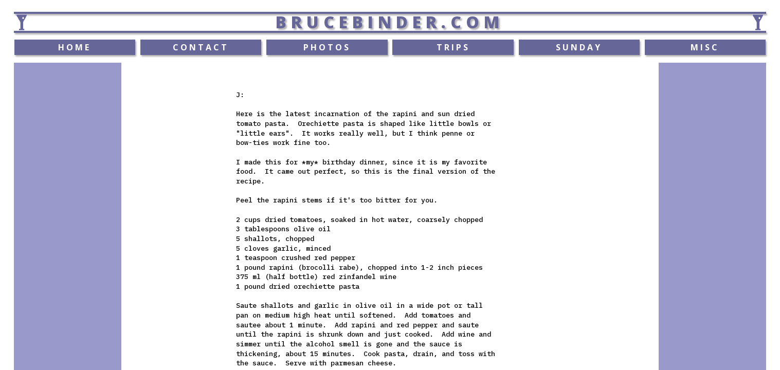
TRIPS (453, 47)
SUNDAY (579, 47)
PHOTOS (327, 47)
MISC (705, 47)
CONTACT (201, 47)
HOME (74, 47)
